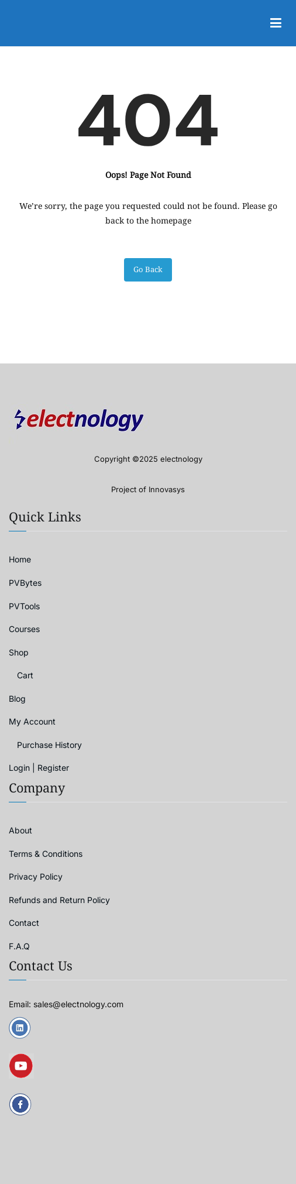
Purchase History (49, 745)
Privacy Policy (36, 876)
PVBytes (25, 583)
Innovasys (167, 489)
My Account (32, 721)
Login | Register (39, 768)
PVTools (24, 606)
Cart (25, 675)
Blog (17, 698)
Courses (24, 629)
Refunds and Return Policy (59, 900)
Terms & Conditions (45, 854)
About (20, 830)
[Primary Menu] (275, 23)
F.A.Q (19, 946)
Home (20, 559)
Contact (24, 923)
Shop (19, 652)
